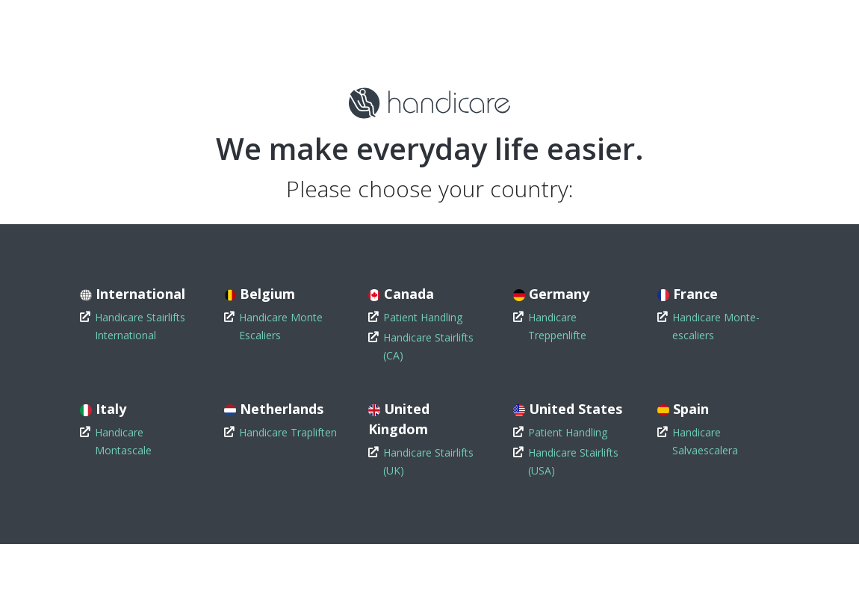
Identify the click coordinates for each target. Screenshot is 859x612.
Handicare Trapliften (288, 432)
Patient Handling (422, 317)
